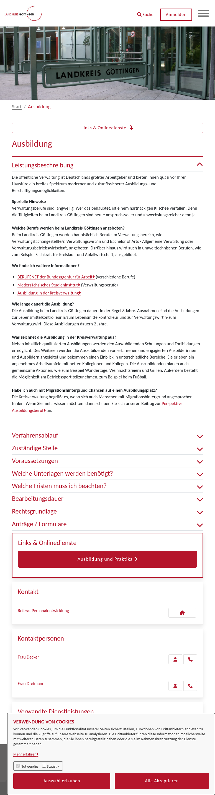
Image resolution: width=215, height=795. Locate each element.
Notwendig (29, 766)
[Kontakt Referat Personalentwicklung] (182, 613)
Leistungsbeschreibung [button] (107, 165)
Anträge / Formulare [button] (107, 524)
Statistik (53, 766)
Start (17, 107)
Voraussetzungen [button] (107, 461)
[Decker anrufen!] (190, 659)
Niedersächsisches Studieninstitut (47, 285)
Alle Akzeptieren (162, 780)
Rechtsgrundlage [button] (107, 511)
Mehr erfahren (24, 754)
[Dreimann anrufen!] (190, 686)
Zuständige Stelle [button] (107, 448)
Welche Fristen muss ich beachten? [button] (107, 486)
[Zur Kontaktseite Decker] (175, 659)
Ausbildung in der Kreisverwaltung (48, 293)
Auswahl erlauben (61, 780)
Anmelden (176, 14)
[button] (145, 12)
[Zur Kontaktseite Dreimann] (175, 686)
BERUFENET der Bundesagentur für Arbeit (55, 277)
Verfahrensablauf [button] (107, 435)
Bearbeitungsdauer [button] (107, 499)
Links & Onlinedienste (107, 127)
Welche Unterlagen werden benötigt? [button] (107, 474)
